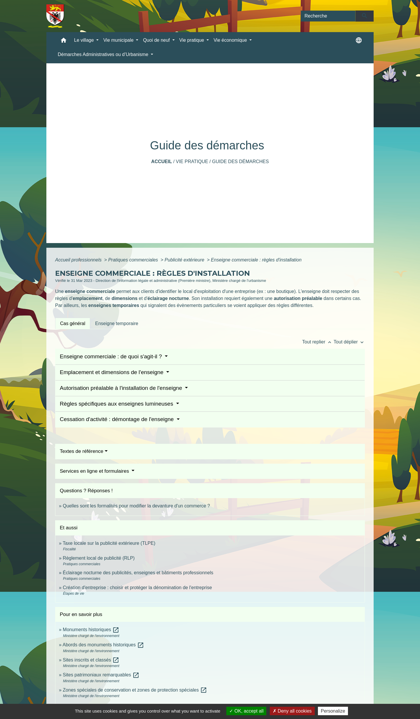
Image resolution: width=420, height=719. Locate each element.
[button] (63, 41)
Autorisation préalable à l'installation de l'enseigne (121, 388)
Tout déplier (349, 341)
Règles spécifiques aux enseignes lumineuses (117, 404)
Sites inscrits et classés (91, 659)
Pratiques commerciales (133, 259)
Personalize (333, 710)
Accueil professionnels (79, 259)
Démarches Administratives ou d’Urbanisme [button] (104, 54)
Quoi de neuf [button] (157, 40)
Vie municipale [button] (119, 40)
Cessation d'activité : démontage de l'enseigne (117, 419)
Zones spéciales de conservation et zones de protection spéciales (135, 689)
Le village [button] (84, 40)
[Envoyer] (365, 16)
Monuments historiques (91, 629)
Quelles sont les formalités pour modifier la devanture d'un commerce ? (136, 505)
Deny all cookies (292, 710)
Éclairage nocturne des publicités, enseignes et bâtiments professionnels (138, 572)
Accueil (161, 161)
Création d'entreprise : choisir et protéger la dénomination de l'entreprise (137, 587)
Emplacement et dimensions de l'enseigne (112, 372)
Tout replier (318, 341)
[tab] (72, 323)
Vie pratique (192, 161)
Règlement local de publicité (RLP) (98, 558)
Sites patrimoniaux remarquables (101, 674)
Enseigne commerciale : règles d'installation (256, 259)
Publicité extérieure (185, 259)
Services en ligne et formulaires (95, 471)
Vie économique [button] (231, 40)
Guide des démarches (240, 161)
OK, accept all (246, 710)
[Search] (328, 16)
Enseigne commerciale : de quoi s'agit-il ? (111, 356)
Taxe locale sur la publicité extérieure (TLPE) (109, 543)
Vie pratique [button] (192, 40)
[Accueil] (55, 16)
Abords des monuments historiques (103, 644)
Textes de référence (81, 451)
